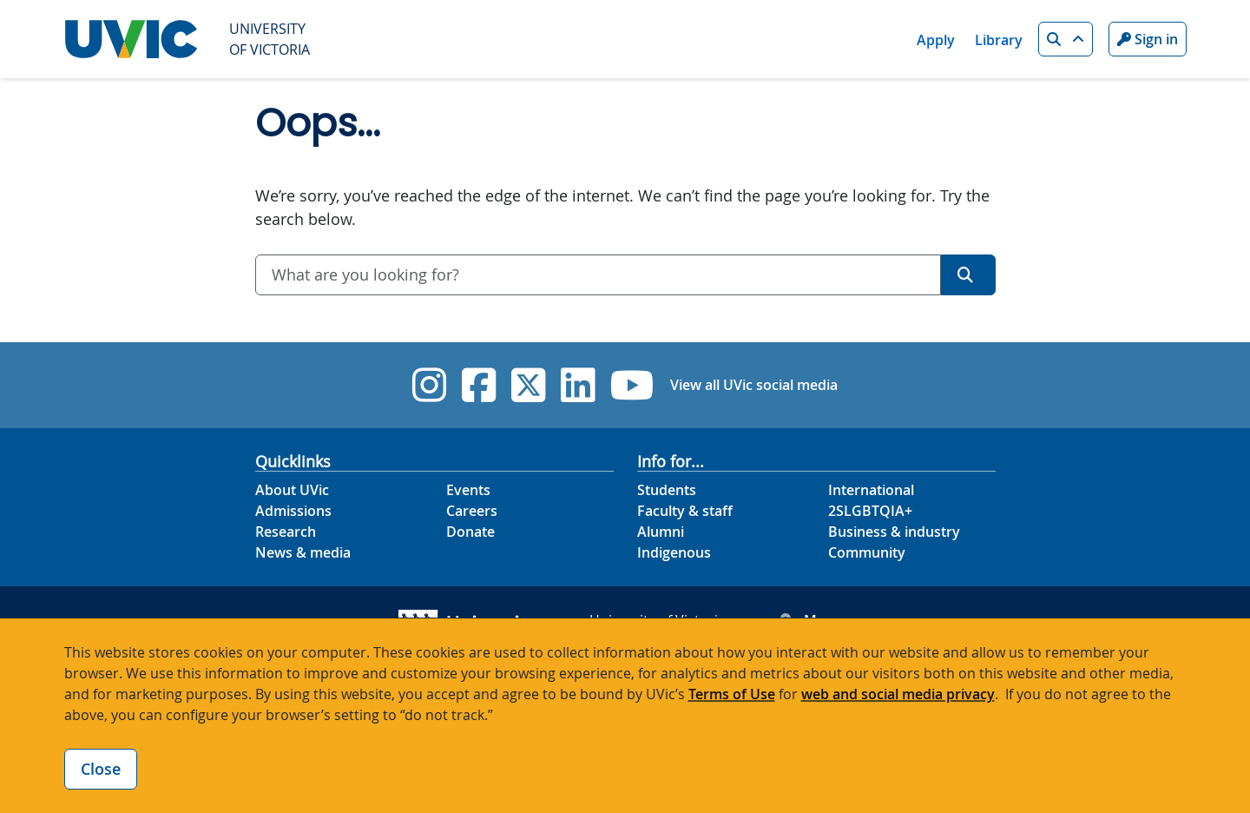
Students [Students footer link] (666, 489)
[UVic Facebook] (479, 385)
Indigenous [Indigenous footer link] (674, 552)
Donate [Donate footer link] (470, 531)
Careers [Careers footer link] (471, 510)
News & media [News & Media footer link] (303, 552)
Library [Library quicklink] (999, 40)
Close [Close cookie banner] (101, 768)
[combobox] (598, 274)
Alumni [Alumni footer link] (660, 531)
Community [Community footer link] (866, 552)
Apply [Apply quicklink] (936, 40)
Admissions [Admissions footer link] (293, 510)
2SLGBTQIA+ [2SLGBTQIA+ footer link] (870, 510)
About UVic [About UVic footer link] (292, 489)
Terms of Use (731, 694)
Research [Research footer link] (285, 531)
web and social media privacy (898, 694)
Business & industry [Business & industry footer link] (894, 531)
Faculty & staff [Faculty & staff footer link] (685, 510)
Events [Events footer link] (468, 489)
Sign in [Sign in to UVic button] (1147, 39)
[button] (1065, 39)
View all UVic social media (754, 384)
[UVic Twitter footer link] (528, 385)
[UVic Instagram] (429, 385)
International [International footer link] (871, 489)
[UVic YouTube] (632, 385)
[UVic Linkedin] (578, 385)
